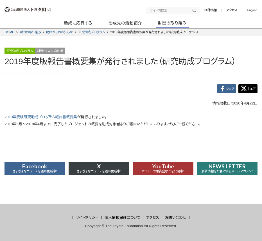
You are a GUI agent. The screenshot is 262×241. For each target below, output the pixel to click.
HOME (9, 32)
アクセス (231, 10)
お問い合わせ (175, 217)
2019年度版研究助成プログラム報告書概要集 (40, 117)
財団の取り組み (30, 32)
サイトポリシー (87, 217)
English (252, 10)
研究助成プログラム (91, 32)
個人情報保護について (122, 217)
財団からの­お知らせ (59, 32)
